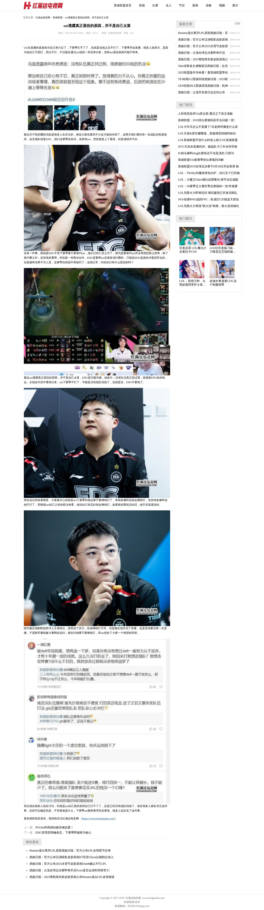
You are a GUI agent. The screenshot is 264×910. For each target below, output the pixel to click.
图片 (235, 5)
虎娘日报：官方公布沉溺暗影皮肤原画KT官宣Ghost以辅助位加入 (71, 857)
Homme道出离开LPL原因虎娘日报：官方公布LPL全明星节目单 (70, 850)
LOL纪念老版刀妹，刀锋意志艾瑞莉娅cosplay (223, 250)
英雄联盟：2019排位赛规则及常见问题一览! (206, 120)
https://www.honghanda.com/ (98, 818)
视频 (222, 5)
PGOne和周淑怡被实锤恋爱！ (49, 827)
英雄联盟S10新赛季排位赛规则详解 (201, 159)
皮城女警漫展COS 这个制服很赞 (223, 282)
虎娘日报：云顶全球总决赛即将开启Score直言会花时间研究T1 (69, 870)
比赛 (155, 5)
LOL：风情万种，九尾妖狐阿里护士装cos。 (192, 283)
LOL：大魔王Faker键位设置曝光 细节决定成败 (208, 179)
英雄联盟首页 (122, 5)
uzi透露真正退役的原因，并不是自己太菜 (87, 17)
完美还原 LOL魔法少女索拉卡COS (192, 249)
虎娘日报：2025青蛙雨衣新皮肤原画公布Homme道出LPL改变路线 (71, 876)
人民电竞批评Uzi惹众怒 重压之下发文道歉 (205, 113)
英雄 (142, 5)
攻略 (209, 5)
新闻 (195, 5)
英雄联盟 (57, 17)
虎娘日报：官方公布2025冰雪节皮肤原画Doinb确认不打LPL (67, 863)
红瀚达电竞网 (45, 5)
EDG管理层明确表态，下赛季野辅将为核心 (57, 832)
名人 (169, 5)
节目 (182, 5)
